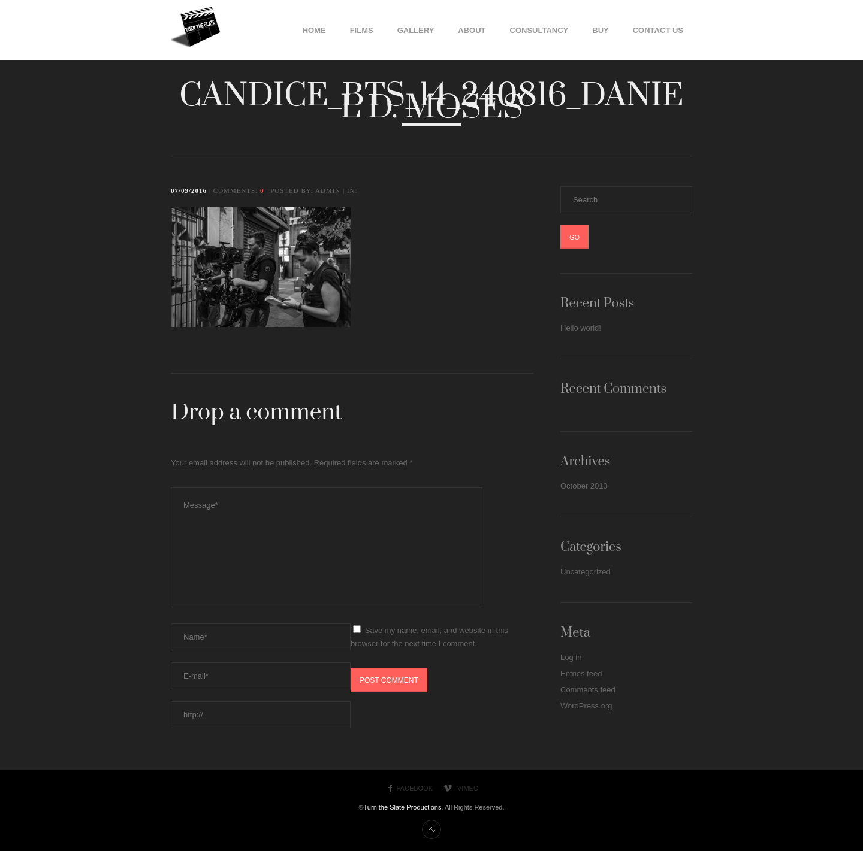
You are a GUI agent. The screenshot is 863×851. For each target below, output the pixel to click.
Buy (600, 30)
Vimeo (467, 788)
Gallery (415, 30)
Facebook (415, 788)
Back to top (431, 829)
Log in (570, 657)
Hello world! (580, 327)
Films (361, 30)
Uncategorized (585, 571)
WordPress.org (586, 705)
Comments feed (587, 689)
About (471, 30)
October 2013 (584, 485)
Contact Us (658, 30)
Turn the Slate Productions (403, 807)
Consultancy (539, 30)
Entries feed (581, 673)
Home (314, 30)
